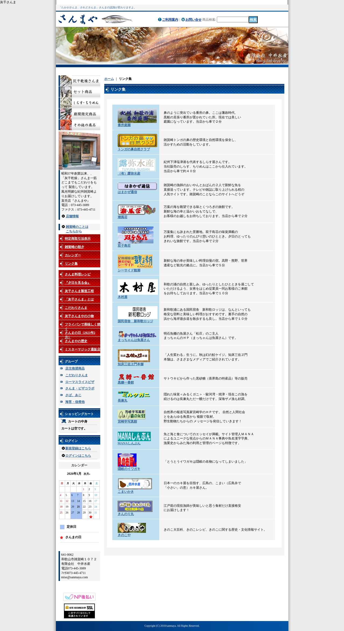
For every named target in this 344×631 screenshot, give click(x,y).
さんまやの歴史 (76, 341)
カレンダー (73, 255)
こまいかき (126, 492)
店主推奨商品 (75, 368)
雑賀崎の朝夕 (74, 247)
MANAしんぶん (129, 443)
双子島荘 (124, 245)
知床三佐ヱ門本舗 (131, 364)
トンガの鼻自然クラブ (134, 149)
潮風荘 (122, 217)
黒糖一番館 (126, 382)
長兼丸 (122, 400)
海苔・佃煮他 (75, 402)
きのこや (124, 535)
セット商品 (79, 91)
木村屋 (122, 297)
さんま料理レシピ (78, 274)
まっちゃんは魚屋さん (134, 340)
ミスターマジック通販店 (82, 349)
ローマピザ (79, 124)
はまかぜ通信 (127, 192)
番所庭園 (124, 125)
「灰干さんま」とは (79, 299)
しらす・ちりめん (79, 102)
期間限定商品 (79, 113)
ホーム (109, 79)
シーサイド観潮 (129, 270)
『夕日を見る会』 (78, 283)
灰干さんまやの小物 (79, 316)
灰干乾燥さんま (79, 80)
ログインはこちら (78, 456)
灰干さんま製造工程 (79, 291)
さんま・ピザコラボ (79, 388)
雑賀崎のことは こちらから (77, 227)
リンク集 (71, 263)
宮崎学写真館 (127, 421)
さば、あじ (73, 395)
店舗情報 (72, 216)
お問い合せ (193, 20)
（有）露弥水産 (129, 173)
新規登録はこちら (78, 448)
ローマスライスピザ (79, 382)
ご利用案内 (170, 20)
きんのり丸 (126, 514)
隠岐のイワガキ (129, 469)
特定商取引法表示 (78, 238)
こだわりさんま (76, 308)
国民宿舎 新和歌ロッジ (135, 321)
